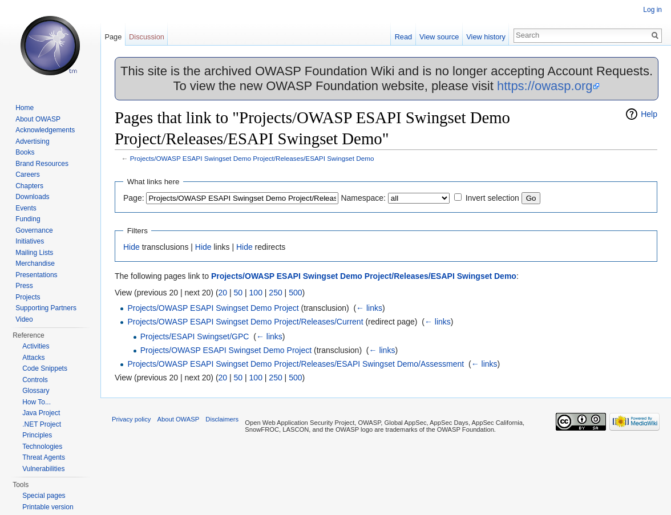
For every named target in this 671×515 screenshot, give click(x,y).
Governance (33, 230)
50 (238, 292)
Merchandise (35, 263)
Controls (35, 380)
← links (369, 308)
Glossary (35, 391)
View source (439, 37)
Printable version (47, 507)
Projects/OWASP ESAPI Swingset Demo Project (212, 308)
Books (24, 152)
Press (24, 286)
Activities (35, 346)
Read (404, 37)
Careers (27, 175)
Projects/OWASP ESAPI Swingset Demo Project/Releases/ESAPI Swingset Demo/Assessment (295, 363)
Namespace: (363, 197)
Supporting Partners (45, 308)
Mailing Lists (34, 253)
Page (113, 37)
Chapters (29, 186)
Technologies (42, 447)
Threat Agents (43, 457)
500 (295, 292)
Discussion (146, 37)
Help (649, 114)
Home (24, 108)
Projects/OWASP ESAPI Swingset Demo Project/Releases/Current (245, 321)
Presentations (36, 275)
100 (255, 292)
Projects (27, 297)
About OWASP (37, 119)
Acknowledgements (45, 130)
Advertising (32, 141)
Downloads (32, 197)
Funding (27, 219)
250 (275, 292)
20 (223, 292)
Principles (37, 435)
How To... (36, 402)
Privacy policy (131, 419)
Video (24, 319)
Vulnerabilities (43, 469)
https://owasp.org (545, 86)
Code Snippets (44, 368)
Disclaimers (222, 419)
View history (486, 37)
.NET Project (41, 424)
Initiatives (29, 241)
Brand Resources (41, 164)
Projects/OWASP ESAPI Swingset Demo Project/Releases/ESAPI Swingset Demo (252, 158)
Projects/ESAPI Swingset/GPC (194, 336)
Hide (131, 247)
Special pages (43, 496)
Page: (133, 197)
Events (26, 208)
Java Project (41, 413)
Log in (652, 10)
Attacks (33, 358)
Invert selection (492, 197)
